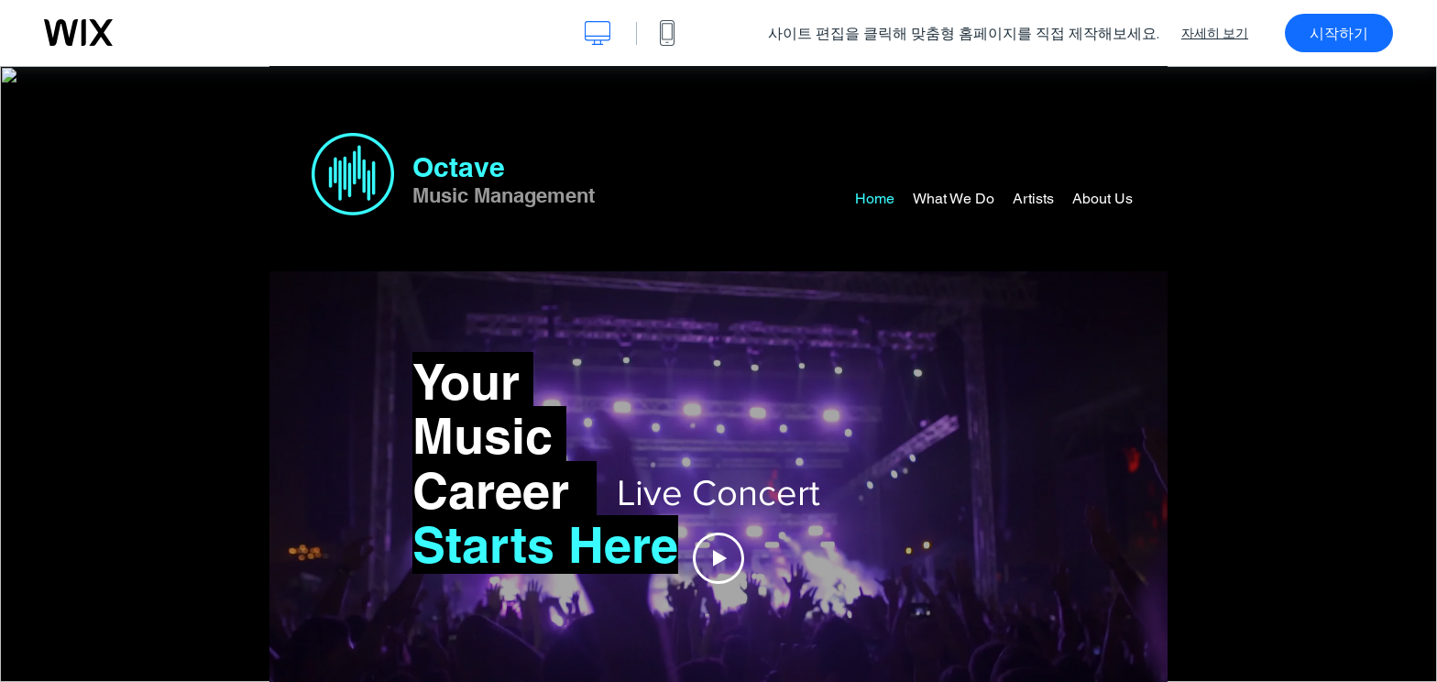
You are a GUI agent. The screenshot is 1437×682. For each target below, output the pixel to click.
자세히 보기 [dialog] (1214, 33)
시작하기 (1339, 33)
